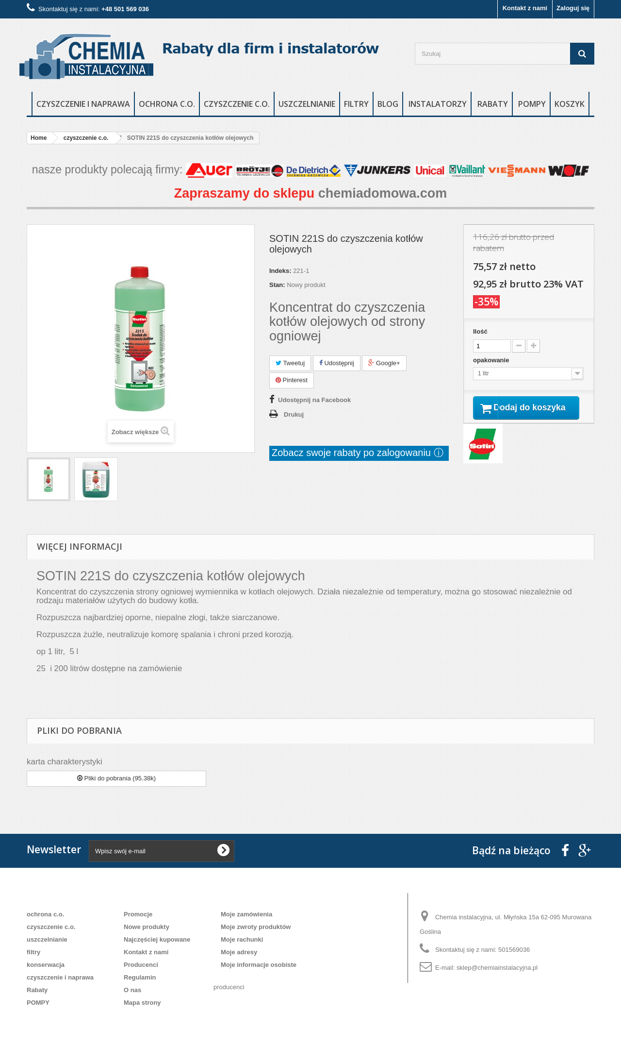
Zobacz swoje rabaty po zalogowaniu (353, 452)
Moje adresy (239, 952)
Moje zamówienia (246, 914)
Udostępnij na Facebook (314, 400)
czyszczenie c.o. (237, 104)
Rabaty (37, 990)
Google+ (384, 363)
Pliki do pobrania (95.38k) (116, 778)
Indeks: (280, 270)
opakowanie (492, 360)
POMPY (532, 104)
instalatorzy (438, 104)
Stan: (277, 284)
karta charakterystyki (64, 761)
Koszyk (570, 104)
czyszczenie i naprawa (83, 104)
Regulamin (140, 977)
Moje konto (245, 898)
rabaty (492, 104)
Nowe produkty (146, 926)
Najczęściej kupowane (157, 939)
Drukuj (294, 414)
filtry (356, 104)
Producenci (141, 964)
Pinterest (292, 380)
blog (387, 104)
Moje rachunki (242, 939)
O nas (132, 990)
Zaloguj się (572, 8)
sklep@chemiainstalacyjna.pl (497, 967)
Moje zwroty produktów (256, 926)
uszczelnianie (306, 104)
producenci (229, 987)
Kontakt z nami (525, 8)
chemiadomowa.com (382, 193)
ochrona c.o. (167, 104)
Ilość (480, 331)
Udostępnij (336, 363)
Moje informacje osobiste (258, 964)
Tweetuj (290, 363)
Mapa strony (142, 1002)
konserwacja (46, 964)
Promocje (138, 914)
